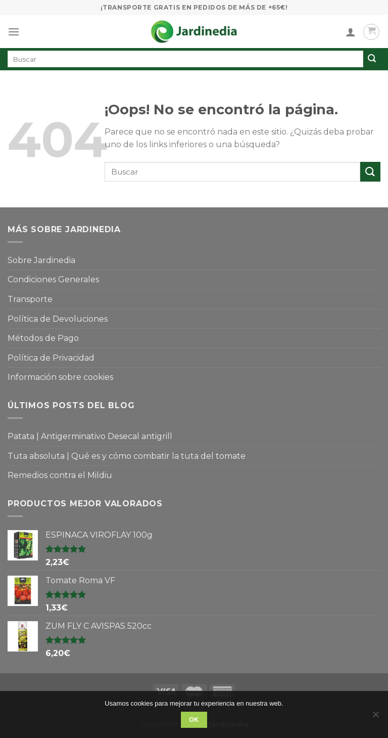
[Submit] (370, 172)
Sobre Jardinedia (41, 260)
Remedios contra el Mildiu (60, 475)
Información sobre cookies (60, 377)
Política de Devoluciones (58, 319)
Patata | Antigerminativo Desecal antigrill (90, 436)
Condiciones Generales (53, 279)
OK (194, 719)
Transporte (30, 299)
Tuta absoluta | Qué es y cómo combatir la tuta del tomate (127, 456)
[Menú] (14, 31)
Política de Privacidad (51, 358)
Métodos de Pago (43, 338)
